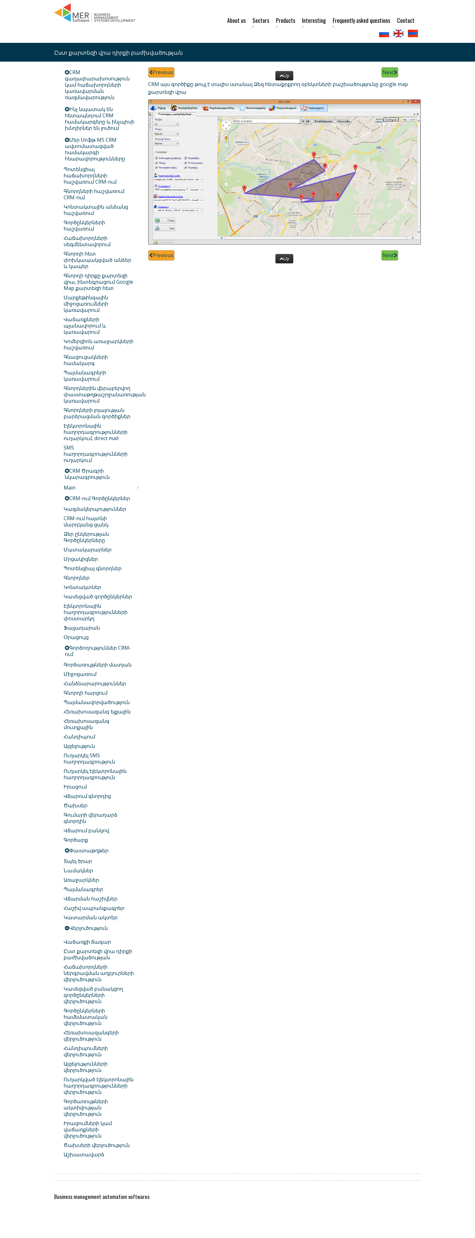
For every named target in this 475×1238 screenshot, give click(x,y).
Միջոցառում (80, 674)
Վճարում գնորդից (87, 796)
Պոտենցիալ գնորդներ (93, 568)
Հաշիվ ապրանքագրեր (94, 908)
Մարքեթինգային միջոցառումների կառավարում (86, 303)
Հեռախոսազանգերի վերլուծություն (91, 1035)
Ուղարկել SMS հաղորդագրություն (89, 758)
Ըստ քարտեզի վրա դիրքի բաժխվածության (98, 954)
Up (284, 76)
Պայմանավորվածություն (97, 702)
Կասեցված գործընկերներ (98, 596)
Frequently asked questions (361, 20)
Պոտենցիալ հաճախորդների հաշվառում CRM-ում (90, 175)
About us (236, 20)
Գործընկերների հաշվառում (84, 225)
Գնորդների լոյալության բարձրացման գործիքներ (97, 413)
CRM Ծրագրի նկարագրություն (87, 473)
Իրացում (75, 786)
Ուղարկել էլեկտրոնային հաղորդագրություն (95, 774)
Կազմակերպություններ (95, 508)
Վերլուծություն (88, 928)
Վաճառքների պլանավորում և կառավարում (85, 325)
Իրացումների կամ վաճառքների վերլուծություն (88, 1129)
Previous (161, 72)
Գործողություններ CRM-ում (98, 650)
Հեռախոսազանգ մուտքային (86, 724)
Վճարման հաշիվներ (90, 898)
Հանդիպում (79, 736)
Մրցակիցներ (81, 559)
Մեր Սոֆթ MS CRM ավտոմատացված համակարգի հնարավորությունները (95, 149)
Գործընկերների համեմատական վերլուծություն (85, 1017)
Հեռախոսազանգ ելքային (97, 711)
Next (390, 72)
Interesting (314, 20)
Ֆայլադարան (82, 627)
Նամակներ (78, 870)
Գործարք (76, 839)
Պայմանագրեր (83, 889)
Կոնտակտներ (82, 587)
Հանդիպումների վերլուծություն (86, 1051)
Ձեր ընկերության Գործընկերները (86, 537)
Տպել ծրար (78, 861)
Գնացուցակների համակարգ (86, 360)
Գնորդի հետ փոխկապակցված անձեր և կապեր (97, 260)
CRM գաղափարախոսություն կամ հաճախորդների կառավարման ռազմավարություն (97, 85)
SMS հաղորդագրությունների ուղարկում (96, 454)
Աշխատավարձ (84, 1154)
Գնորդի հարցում (85, 692)
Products (285, 20)
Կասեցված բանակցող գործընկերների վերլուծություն (93, 995)
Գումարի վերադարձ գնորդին (90, 817)
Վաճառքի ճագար (87, 941)
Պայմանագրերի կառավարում (85, 375)
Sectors (261, 20)
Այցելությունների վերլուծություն (85, 1066)
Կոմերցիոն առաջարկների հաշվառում (98, 344)
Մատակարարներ (88, 549)
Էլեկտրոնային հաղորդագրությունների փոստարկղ (96, 612)
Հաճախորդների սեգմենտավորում (87, 241)
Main (70, 487)
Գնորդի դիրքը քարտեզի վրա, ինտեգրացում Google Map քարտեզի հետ (98, 282)
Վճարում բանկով (86, 830)
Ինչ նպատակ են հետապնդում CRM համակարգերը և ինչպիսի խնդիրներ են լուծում (99, 118)
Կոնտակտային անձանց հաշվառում (96, 209)
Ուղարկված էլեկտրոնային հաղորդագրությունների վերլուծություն (98, 1085)
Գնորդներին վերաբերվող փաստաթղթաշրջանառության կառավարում (105, 394)
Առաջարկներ (81, 879)
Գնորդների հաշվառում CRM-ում (94, 194)
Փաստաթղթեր (88, 850)
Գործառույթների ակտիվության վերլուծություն (86, 1107)
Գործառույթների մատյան (98, 664)
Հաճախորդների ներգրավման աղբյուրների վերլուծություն (99, 973)
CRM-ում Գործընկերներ (99, 498)
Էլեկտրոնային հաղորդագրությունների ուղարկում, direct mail (96, 432)
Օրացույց (76, 637)
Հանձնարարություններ (95, 683)
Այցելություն (79, 746)
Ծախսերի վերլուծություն (97, 1145)
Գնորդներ (77, 577)
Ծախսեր (75, 805)
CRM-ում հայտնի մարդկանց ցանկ (86, 521)
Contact (406, 20)
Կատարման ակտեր (90, 917)
